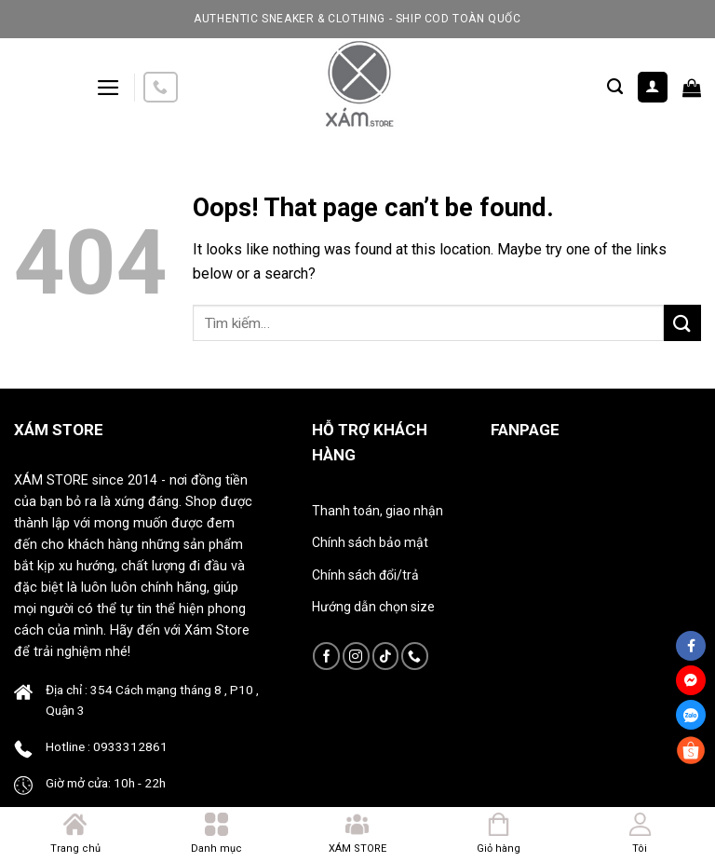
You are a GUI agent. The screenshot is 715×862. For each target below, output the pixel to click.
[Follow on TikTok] (385, 655)
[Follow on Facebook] (326, 655)
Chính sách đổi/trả (365, 575)
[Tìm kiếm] (615, 86)
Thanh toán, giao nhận (377, 510)
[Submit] (682, 323)
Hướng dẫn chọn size (373, 606)
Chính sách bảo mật (370, 542)
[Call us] (160, 87)
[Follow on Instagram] (356, 655)
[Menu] (108, 87)
